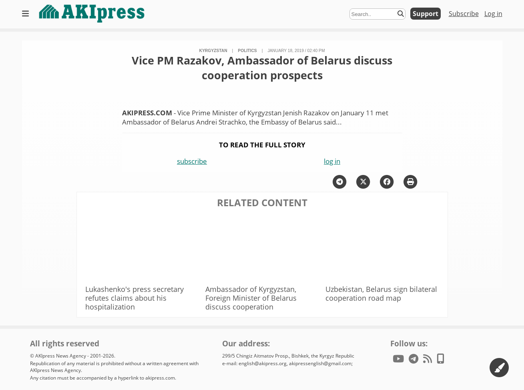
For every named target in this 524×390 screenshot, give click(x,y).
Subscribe (464, 13)
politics (247, 50)
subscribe (192, 161)
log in (332, 161)
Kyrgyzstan (213, 50)
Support (425, 13)
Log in (493, 13)
